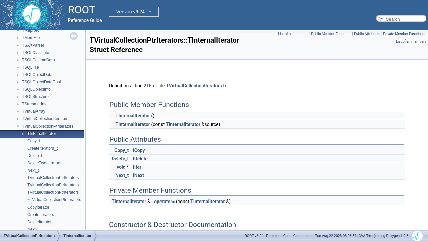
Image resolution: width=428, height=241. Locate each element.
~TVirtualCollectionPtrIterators (54, 199)
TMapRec (30, 30)
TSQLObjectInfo (36, 89)
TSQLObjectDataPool (41, 82)
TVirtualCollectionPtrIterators (47, 126)
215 (148, 85)
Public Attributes (367, 34)
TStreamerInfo (35, 104)
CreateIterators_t (42, 148)
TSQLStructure (35, 96)
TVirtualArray (33, 111)
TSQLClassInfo (35, 52)
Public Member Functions (331, 34)
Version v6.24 (130, 11)
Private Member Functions (403, 34)
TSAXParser (33, 45)
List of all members (293, 34)
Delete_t (34, 155)
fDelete (140, 158)
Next (31, 229)
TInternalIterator (41, 133)
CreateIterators (40, 214)
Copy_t (33, 141)
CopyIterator (38, 207)
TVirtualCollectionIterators (45, 118)
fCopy (139, 150)
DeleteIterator (39, 222)
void (121, 167)
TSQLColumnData (38, 60)
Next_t (33, 170)
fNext (138, 175)
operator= (164, 201)
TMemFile (31, 37)
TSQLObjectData (37, 74)
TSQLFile (30, 67)
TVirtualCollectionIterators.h (196, 85)
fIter (137, 167)
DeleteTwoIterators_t (46, 163)
